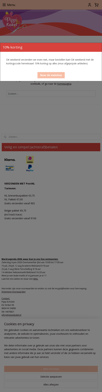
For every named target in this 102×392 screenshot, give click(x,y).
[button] (51, 75)
